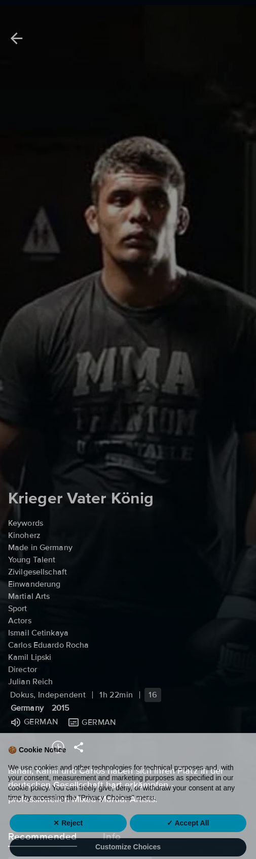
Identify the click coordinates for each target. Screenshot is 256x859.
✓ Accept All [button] (188, 838)
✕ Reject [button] (68, 838)
